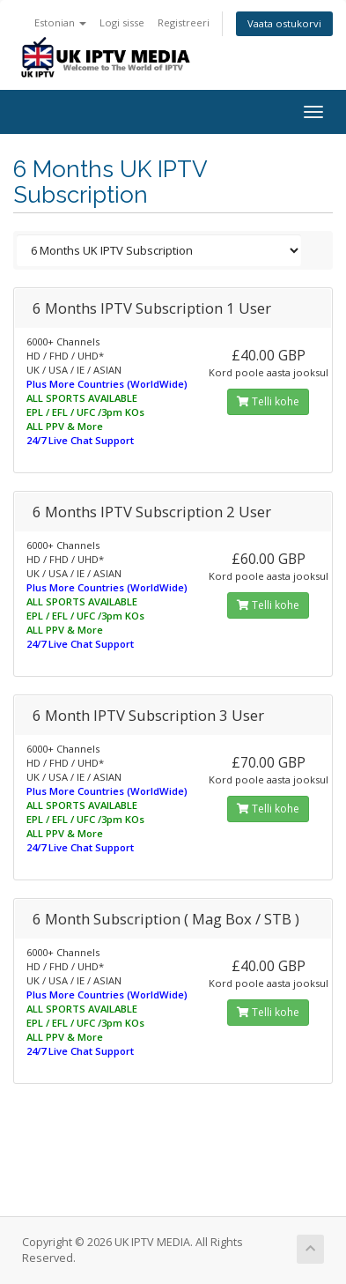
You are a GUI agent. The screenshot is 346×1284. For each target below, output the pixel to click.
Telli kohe (268, 401)
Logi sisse (121, 22)
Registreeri (184, 22)
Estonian (60, 22)
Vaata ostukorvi (284, 23)
